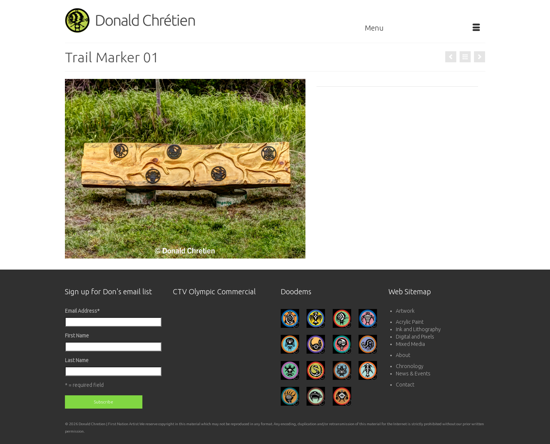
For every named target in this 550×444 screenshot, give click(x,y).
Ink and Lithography (418, 329)
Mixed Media (410, 344)
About (403, 355)
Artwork (405, 311)
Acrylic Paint (409, 322)
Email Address (82, 311)
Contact (405, 385)
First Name (77, 336)
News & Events (413, 374)
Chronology (409, 366)
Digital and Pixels (415, 337)
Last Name (77, 360)
